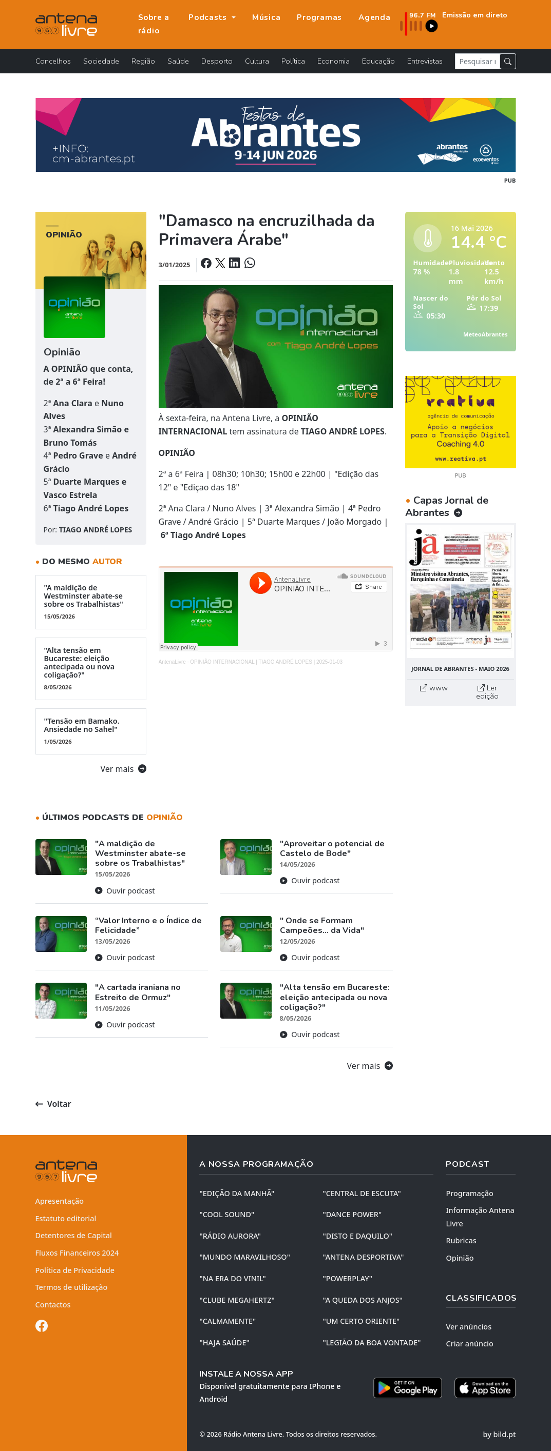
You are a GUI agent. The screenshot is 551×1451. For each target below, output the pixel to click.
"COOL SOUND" (226, 1214)
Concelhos (53, 61)
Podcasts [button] (209, 17)
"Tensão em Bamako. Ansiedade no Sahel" (91, 731)
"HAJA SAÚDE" (224, 1342)
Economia (333, 61)
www (434, 688)
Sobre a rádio (153, 24)
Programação (469, 1193)
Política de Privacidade (75, 1270)
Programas (319, 17)
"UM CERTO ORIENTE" (361, 1321)
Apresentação (59, 1201)
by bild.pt (499, 1434)
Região (143, 61)
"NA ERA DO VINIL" (232, 1278)
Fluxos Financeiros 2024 (77, 1253)
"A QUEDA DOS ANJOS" (362, 1300)
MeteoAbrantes (485, 334)
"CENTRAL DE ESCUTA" (361, 1193)
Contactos (53, 1304)
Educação (378, 61)
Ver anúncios (468, 1326)
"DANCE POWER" (352, 1214)
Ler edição (487, 692)
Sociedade (101, 61)
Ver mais (123, 768)
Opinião (459, 1258)
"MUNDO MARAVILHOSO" (244, 1257)
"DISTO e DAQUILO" (357, 1236)
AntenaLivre (172, 662)
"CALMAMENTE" (227, 1321)
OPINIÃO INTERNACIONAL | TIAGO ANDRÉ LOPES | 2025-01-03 (266, 662)
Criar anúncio (469, 1343)
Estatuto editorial (66, 1218)
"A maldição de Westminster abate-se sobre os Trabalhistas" (91, 602)
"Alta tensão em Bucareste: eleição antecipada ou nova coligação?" (91, 668)
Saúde (178, 61)
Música (266, 17)
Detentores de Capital (73, 1235)
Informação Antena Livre (480, 1216)
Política (293, 61)
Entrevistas (425, 61)
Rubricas (461, 1240)
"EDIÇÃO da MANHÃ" (236, 1193)
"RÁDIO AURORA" (229, 1236)
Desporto (217, 61)
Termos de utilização (71, 1287)
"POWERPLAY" (347, 1278)
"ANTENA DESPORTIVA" (363, 1257)
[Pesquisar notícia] (477, 61)
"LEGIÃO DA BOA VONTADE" (371, 1342)
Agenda (374, 17)
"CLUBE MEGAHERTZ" (236, 1300)
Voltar (53, 1103)
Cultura (257, 61)
